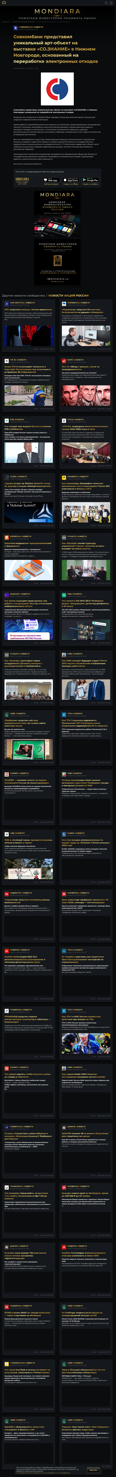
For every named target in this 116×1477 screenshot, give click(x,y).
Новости (5, 22)
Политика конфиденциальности (29, 1473)
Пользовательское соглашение (57, 1473)
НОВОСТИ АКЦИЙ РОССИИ (23, 22)
